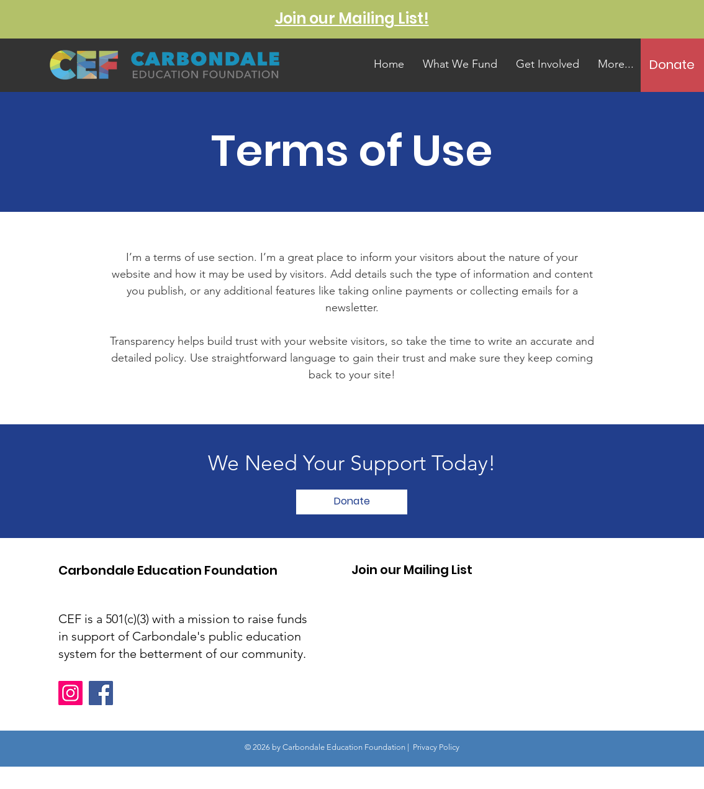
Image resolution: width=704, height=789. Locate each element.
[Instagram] (70, 693)
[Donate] (672, 64)
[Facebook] (101, 693)
